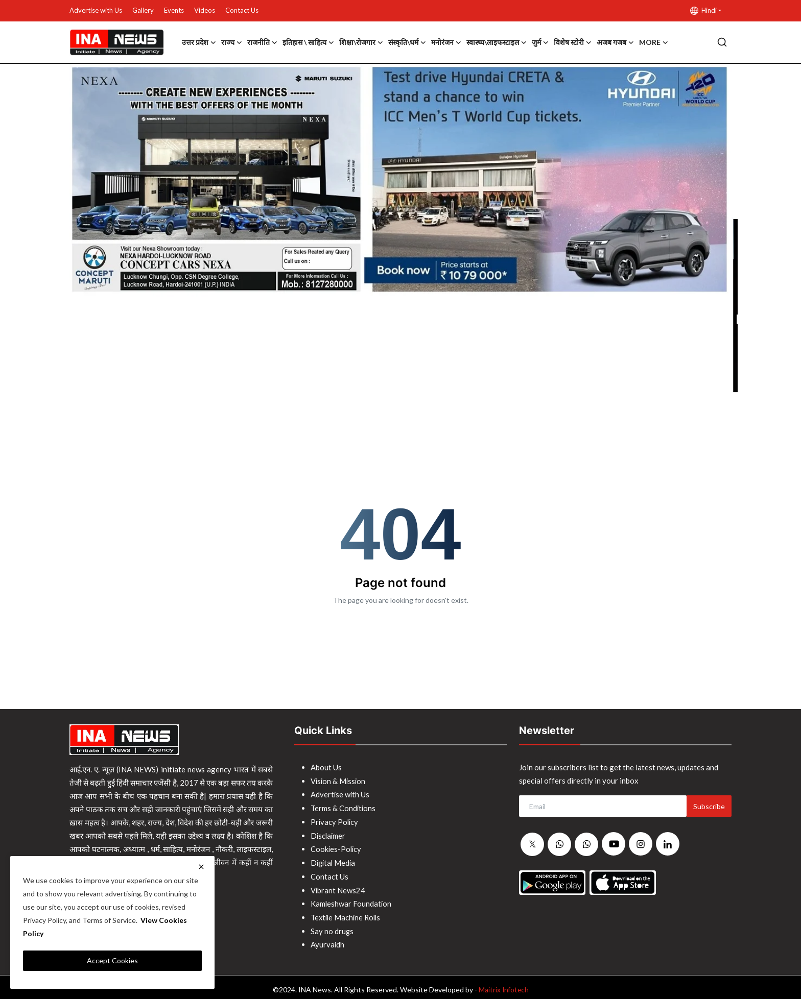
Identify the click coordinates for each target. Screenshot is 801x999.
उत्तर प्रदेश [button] (199, 42)
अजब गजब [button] (615, 42)
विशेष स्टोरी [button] (573, 42)
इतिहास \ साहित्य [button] (308, 42)
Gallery (143, 10)
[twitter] (532, 844)
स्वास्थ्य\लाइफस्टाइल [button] (496, 42)
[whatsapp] (559, 844)
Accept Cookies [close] (112, 960)
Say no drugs (332, 926)
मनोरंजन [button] (446, 42)
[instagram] (640, 844)
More (653, 42)
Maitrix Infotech (503, 984)
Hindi (703, 10)
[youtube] (613, 844)
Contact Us (241, 10)
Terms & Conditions (343, 807)
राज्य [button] (231, 42)
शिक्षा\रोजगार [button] (361, 42)
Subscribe (709, 806)
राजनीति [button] (262, 42)
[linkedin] (667, 844)
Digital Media (334, 860)
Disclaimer (329, 833)
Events (174, 10)
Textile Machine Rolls (347, 913)
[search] (722, 42)
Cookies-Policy (337, 846)
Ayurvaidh (328, 939)
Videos (204, 10)
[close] (201, 866)
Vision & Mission (339, 780)
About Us (326, 767)
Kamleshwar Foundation (351, 900)
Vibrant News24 (338, 886)
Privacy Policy (335, 820)
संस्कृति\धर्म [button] (407, 42)
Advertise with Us (95, 10)
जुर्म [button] (540, 42)
